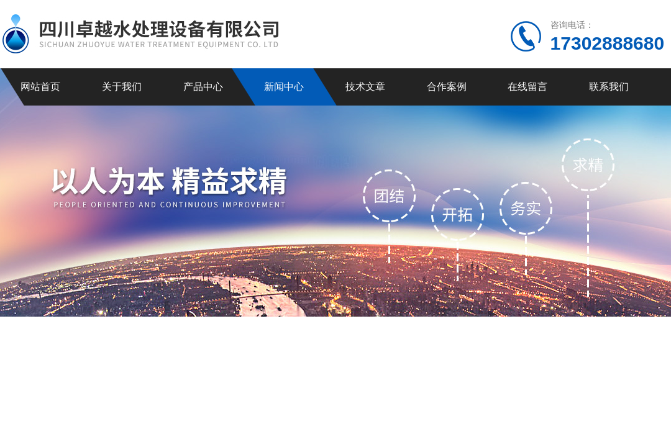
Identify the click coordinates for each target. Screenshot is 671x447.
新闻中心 (284, 86)
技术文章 (365, 86)
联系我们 (609, 86)
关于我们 (122, 86)
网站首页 (40, 86)
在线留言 (527, 86)
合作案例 (447, 86)
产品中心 (203, 86)
